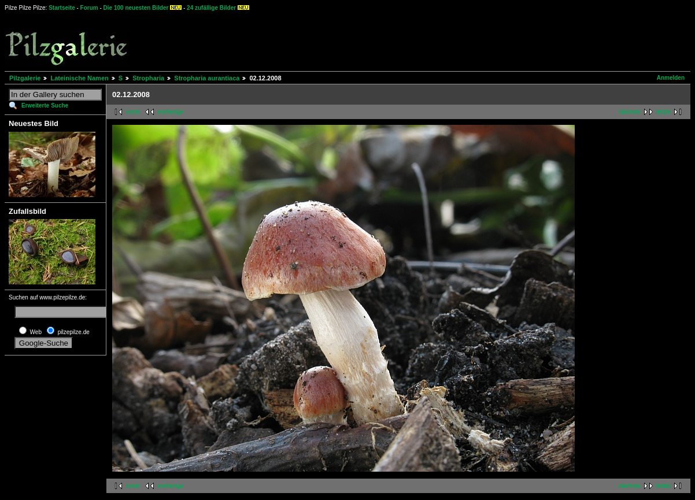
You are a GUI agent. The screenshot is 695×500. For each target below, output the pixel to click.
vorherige (170, 112)
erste (133, 112)
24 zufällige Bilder (211, 8)
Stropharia (148, 78)
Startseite (62, 8)
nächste (630, 112)
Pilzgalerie (24, 78)
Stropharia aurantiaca (206, 78)
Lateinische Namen (79, 78)
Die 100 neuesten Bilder (136, 8)
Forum (89, 8)
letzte (663, 112)
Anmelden (671, 78)
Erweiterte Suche (44, 105)
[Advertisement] (428, 40)
